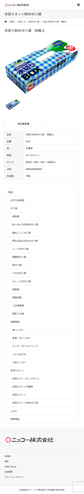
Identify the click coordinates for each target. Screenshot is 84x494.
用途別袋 (17, 297)
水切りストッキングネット (26, 378)
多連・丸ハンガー (21, 338)
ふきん (13, 411)
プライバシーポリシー (14, 477)
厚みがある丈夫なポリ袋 (25, 240)
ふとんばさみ (19, 354)
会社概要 (9, 472)
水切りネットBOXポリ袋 (25, 402)
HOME (8, 456)
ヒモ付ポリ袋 (19, 273)
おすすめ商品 (17, 200)
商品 (10, 192)
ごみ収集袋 (18, 305)
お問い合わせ (10, 466)
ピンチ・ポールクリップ (25, 346)
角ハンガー (18, 330)
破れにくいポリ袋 (21, 232)
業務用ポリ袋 (19, 257)
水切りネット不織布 (22, 386)
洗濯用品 (15, 321)
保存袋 (15, 216)
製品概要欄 (23, 123)
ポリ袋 (13, 208)
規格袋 (15, 289)
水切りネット (17, 370)
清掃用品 (15, 419)
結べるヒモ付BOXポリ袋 (25, 224)
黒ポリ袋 (17, 265)
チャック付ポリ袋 (21, 281)
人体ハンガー (19, 362)
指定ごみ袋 (18, 313)
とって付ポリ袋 (20, 248)
